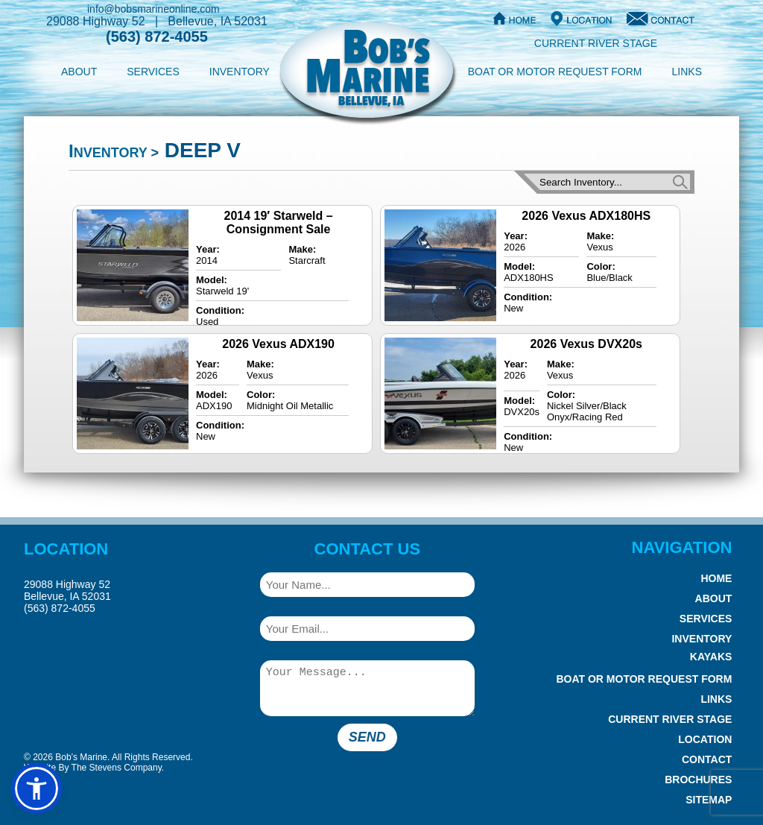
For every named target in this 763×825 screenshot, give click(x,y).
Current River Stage (595, 43)
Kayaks (711, 657)
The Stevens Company (117, 767)
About (79, 72)
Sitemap (709, 800)
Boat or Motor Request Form (555, 72)
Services (153, 72)
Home (716, 578)
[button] (36, 788)
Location (705, 739)
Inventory (239, 72)
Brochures (698, 780)
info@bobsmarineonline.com (153, 9)
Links (687, 72)
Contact (707, 759)
